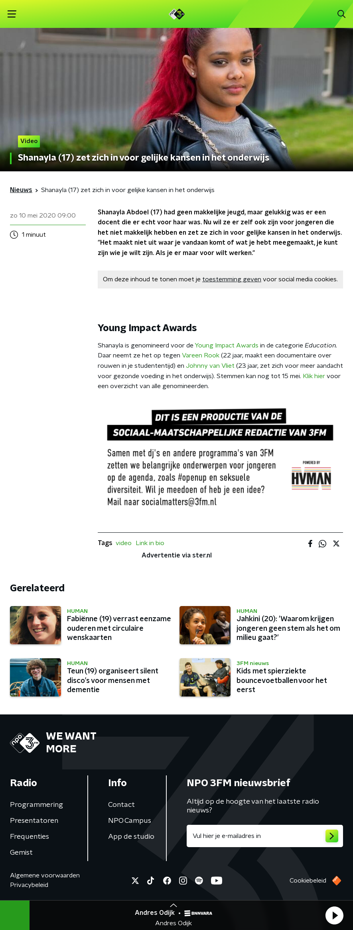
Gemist (21, 852)
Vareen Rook (200, 355)
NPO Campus (129, 820)
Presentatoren (34, 820)
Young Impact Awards (226, 345)
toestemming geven (231, 279)
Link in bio (150, 543)
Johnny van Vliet (210, 366)
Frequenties (29, 836)
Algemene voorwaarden (45, 875)
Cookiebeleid (308, 880)
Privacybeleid (29, 885)
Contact (121, 804)
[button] (334, 915)
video (124, 543)
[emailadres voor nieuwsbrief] (265, 836)
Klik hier (314, 376)
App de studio (131, 836)
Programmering (36, 804)
